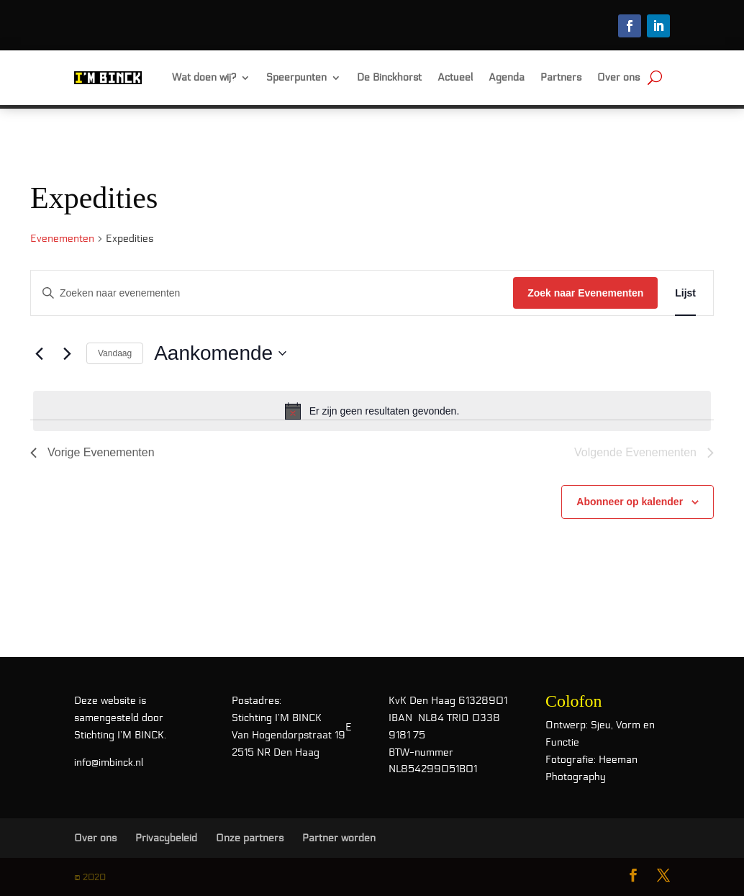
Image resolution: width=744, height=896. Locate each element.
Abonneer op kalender (629, 501)
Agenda (507, 77)
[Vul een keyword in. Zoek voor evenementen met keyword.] (272, 293)
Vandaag (115, 353)
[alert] (372, 411)
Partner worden (339, 838)
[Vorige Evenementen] (38, 353)
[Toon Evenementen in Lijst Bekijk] (685, 293)
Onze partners (249, 838)
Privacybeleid (166, 838)
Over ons (618, 77)
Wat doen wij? (204, 77)
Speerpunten (296, 77)
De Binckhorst (389, 77)
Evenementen (62, 238)
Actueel (455, 77)
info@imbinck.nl (108, 762)
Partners (560, 77)
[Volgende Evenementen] (67, 353)
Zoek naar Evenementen (585, 293)
